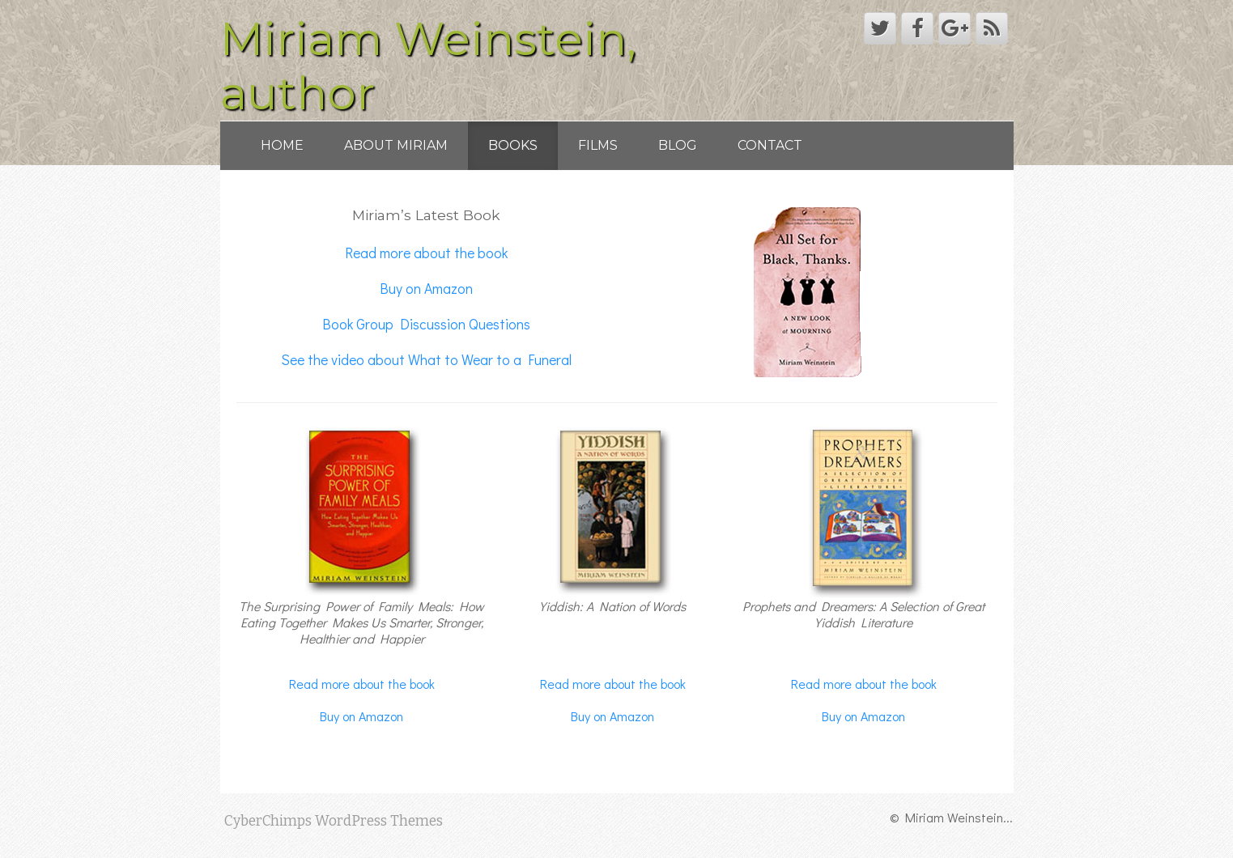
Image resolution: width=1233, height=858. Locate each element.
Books (513, 145)
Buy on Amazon (426, 288)
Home (282, 145)
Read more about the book (426, 253)
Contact (770, 145)
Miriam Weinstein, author (428, 66)
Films (598, 145)
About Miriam (396, 145)
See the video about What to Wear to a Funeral (426, 359)
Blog (677, 145)
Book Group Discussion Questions (426, 324)
